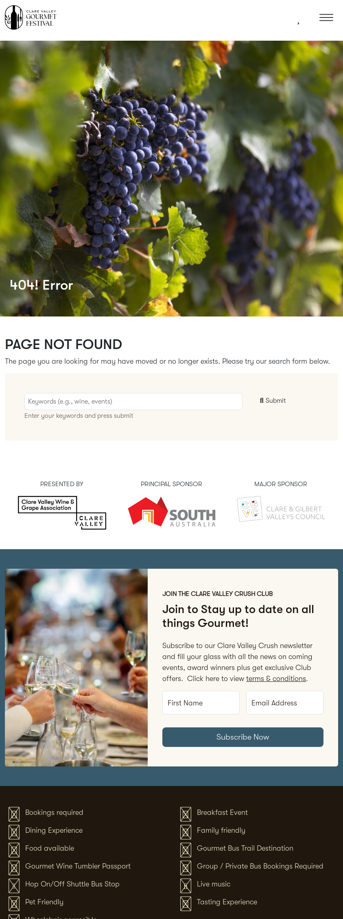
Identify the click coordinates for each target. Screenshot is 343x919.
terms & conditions (276, 679)
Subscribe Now (242, 737)
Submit (272, 400)
